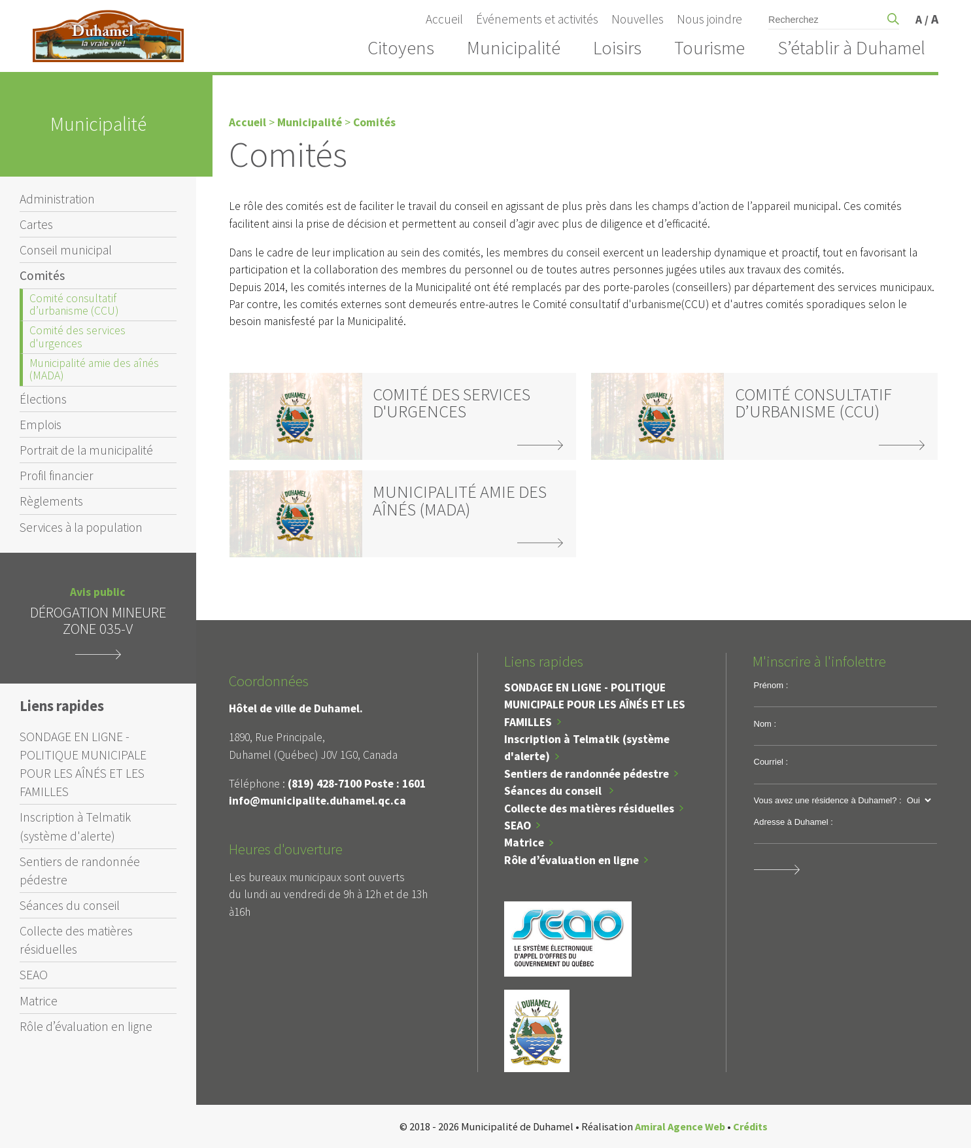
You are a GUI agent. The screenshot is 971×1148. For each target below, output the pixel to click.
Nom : (765, 724)
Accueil (444, 19)
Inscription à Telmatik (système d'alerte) (75, 826)
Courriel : (771, 761)
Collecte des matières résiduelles (76, 940)
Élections (43, 399)
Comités (42, 275)
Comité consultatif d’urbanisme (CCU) (73, 304)
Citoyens (400, 47)
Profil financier (57, 475)
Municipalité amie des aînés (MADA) (94, 369)
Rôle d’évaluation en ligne (86, 1026)
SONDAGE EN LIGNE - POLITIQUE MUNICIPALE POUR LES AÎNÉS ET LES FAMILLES (83, 764)
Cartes (36, 224)
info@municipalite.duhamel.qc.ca (317, 800)
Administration (57, 199)
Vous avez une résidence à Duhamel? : (828, 800)
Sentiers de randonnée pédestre (80, 871)
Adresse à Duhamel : (793, 822)
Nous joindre (709, 19)
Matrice (39, 1001)
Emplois (40, 424)
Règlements (51, 501)
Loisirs (617, 47)
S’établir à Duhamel (851, 47)
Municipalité (513, 47)
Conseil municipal (66, 250)
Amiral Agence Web (680, 1126)
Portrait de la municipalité (86, 450)
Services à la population (81, 527)
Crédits (750, 1126)
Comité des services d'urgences (77, 336)
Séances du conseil (70, 905)
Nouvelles (637, 19)
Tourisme (709, 47)
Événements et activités (537, 19)
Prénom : (771, 685)
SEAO (34, 975)
